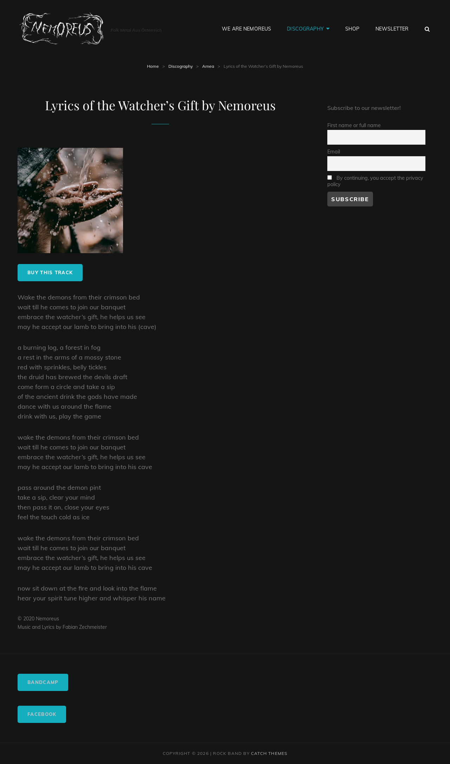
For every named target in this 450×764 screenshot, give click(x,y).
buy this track (50, 272)
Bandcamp (42, 682)
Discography (305, 29)
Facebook (41, 714)
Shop (352, 29)
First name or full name (354, 125)
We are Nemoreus (246, 29)
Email (333, 152)
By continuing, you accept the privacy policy (375, 181)
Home (153, 66)
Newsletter (392, 29)
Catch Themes (269, 753)
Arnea (208, 66)
